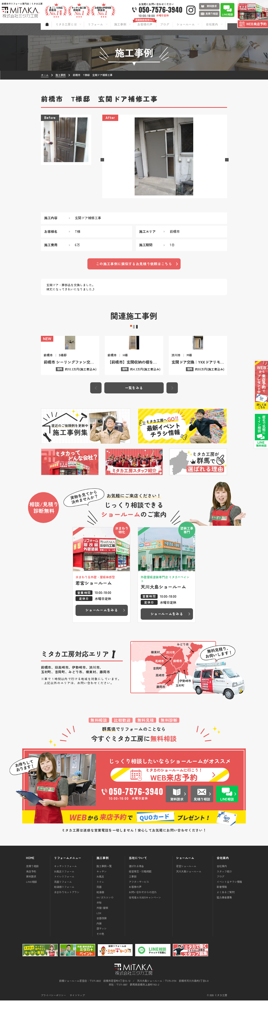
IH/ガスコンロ (104, 925)
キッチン (101, 899)
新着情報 (222, 915)
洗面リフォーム (63, 910)
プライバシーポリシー (53, 1023)
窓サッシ (101, 957)
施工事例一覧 (104, 894)
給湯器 (100, 920)
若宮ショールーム (186, 894)
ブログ (220, 905)
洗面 (99, 915)
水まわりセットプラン (66, 920)
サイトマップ (77, 1023)
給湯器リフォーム (64, 915)
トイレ (100, 910)
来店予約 (31, 899)
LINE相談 (31, 910)
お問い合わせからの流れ (143, 920)
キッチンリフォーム (65, 894)
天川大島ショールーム (188, 899)
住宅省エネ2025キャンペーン (145, 925)
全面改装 (101, 946)
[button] (102, 159)
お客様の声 (135, 915)
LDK (99, 941)
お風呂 (100, 905)
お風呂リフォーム (64, 899)
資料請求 (31, 905)
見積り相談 (32, 894)
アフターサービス (139, 910)
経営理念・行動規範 (140, 899)
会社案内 (222, 894)
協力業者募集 (224, 925)
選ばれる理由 (136, 894)
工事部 (132, 905)
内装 (99, 952)
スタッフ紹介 (224, 899)
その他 (100, 962)
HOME (30, 886)
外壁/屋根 (102, 936)
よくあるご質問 (225, 920)
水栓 (99, 931)
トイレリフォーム (64, 905)
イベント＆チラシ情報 (229, 910)
